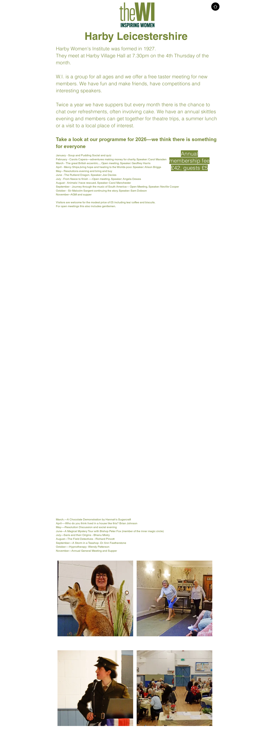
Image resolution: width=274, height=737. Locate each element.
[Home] (215, 6)
